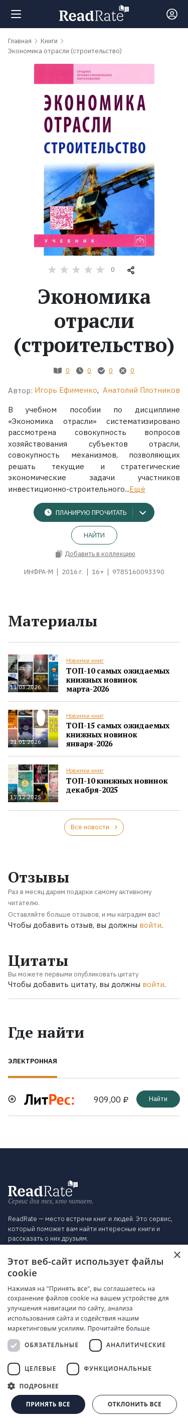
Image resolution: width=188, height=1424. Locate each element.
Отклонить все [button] (134, 1404)
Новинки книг (85, 660)
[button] (94, 1386)
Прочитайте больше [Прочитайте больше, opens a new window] (119, 1328)
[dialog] (94, 1334)
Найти (94, 535)
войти (150, 925)
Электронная (32, 1061)
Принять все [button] (48, 1404)
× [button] (176, 1255)
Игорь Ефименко (66, 390)
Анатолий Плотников (141, 390)
